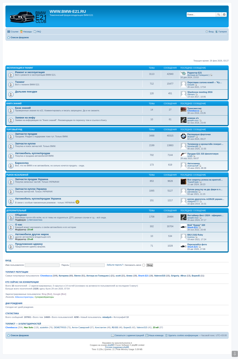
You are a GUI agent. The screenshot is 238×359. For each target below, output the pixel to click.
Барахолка (21, 162)
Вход (8, 260)
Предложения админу (29, 243)
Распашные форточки (199, 134)
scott (118, 275)
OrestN (190, 85)
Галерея (223, 31)
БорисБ (196, 275)
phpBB (110, 345)
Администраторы (24, 297)
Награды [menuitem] (27, 31)
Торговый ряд (14, 130)
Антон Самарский (80, 327)
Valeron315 (159, 275)
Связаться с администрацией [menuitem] (129, 335)
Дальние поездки (26, 91)
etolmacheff (192, 166)
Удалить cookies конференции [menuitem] (183, 335)
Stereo (77, 275)
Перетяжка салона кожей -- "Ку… (204, 82)
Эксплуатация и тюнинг (19, 68)
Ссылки (14, 31)
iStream (191, 94)
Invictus (191, 237)
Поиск (219, 14)
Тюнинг (20, 81)
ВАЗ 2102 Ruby (195, 235)
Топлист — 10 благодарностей (23, 324)
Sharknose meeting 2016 (199, 92)
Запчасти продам (26, 133)
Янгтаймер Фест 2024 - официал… (205, 215)
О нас (18, 224)
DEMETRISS (60, 327)
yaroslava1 (192, 192)
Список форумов (20, 335)
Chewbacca (193, 111)
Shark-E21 (192, 227)
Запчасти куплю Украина (31, 188)
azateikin (44, 327)
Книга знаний (14, 104)
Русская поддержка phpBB (117, 347)
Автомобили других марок (32, 234)
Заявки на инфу (25, 117)
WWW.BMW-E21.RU (68, 11)
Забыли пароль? (115, 265)
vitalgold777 (193, 201)
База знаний (23, 107)
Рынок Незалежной (17, 175)
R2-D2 (115, 327)
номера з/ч (193, 118)
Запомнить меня (135, 265)
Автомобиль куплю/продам (32, 153)
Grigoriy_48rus (178, 275)
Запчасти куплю (25, 143)
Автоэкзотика (35, 220)
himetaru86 (192, 146)
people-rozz (192, 120)
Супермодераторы (44, 297)
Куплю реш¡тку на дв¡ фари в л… (204, 189)
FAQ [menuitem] (39, 31)
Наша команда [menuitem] (156, 335)
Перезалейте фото (197, 244)
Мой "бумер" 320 (196, 225)
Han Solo (28, 327)
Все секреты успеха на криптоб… (205, 180)
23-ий (30, 229)
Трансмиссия (194, 108)
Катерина (64, 275)
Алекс (129, 275)
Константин (100, 327)
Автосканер (193, 163)
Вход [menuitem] (211, 31)
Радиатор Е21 (194, 73)
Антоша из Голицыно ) (198, 75)
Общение (21, 214)
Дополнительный (16, 211)
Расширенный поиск (224, 14)
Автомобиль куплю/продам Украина (38, 198)
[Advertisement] (117, 50)
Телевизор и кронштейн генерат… (205, 144)
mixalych (106, 317)
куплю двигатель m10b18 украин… (205, 199)
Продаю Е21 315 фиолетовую (202, 154)
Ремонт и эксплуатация (30, 72)
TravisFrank (193, 182)
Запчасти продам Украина (31, 179)
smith (189, 156)
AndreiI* (191, 136)
